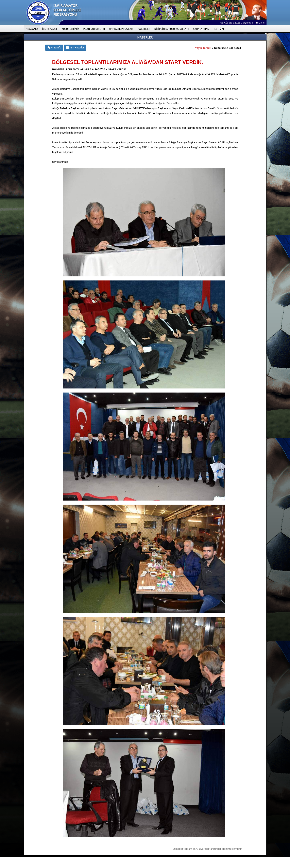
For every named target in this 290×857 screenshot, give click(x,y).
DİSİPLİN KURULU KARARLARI (171, 28)
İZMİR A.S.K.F (49, 28)
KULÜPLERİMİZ (70, 28)
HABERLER (143, 28)
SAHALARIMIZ (201, 28)
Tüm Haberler (75, 47)
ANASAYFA (33, 28)
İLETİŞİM (219, 28)
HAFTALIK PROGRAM (121, 28)
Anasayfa (54, 47)
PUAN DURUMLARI (94, 28)
